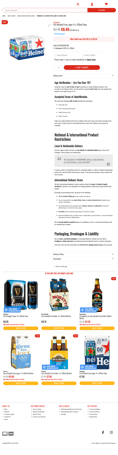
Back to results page (61, 266)
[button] (49, 25)
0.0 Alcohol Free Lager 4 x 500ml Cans (93, 373)
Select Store (91, 60)
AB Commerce (112, 443)
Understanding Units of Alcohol (68, 412)
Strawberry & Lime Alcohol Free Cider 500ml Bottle (95, 317)
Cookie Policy (92, 417)
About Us (6, 412)
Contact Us (6, 417)
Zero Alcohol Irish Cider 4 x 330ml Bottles (56, 373)
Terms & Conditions (94, 409)
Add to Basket (81, 67)
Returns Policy (36, 414)
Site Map (62, 414)
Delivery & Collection (37, 412)
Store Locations (36, 409)
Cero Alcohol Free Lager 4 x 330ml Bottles (18, 373)
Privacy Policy (92, 414)
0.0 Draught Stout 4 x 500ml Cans (15, 316)
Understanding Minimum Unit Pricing (70, 409)
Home (5, 419)
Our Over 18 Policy (94, 412)
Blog (5, 409)
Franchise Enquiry (8, 414)
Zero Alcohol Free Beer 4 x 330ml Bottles (56, 316)
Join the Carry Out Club (38, 417)
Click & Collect (90, 55)
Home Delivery (62, 55)
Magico (98, 443)
